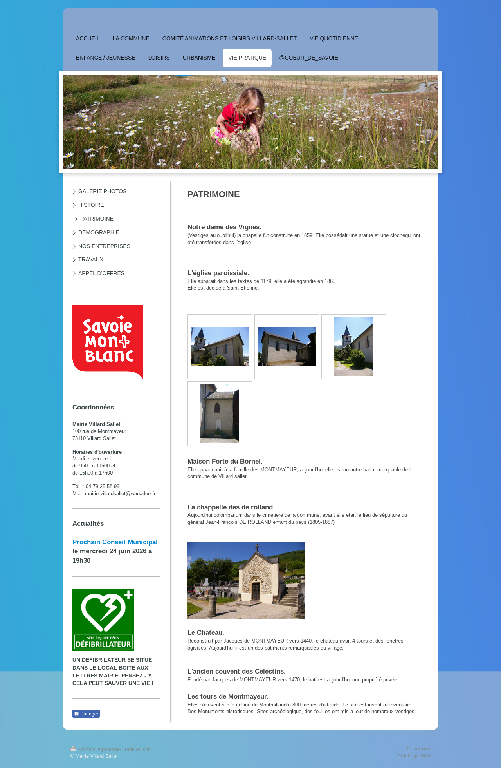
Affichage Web (414, 755)
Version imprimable (96, 749)
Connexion (419, 749)
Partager (86, 714)
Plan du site (138, 749)
